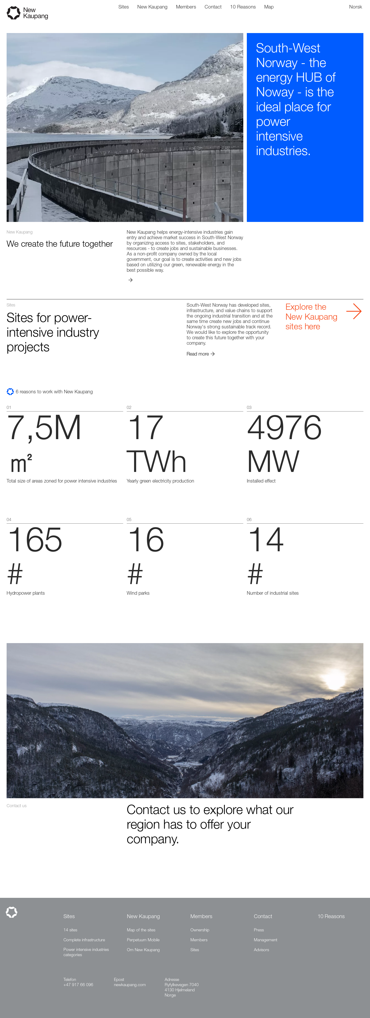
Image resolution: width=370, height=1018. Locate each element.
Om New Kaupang (143, 950)
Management (265, 940)
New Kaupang (143, 917)
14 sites (70, 930)
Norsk (355, 7)
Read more (201, 354)
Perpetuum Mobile (143, 940)
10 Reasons (331, 917)
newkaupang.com (130, 985)
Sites (69, 917)
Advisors (261, 950)
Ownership (199, 930)
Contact (263, 917)
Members (201, 917)
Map (269, 7)
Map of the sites (141, 930)
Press (259, 930)
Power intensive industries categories (86, 952)
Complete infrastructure (84, 940)
